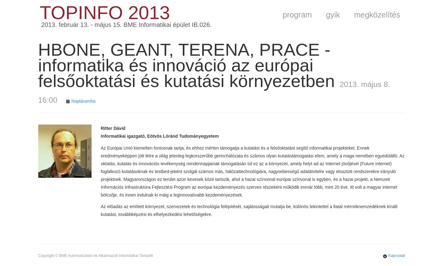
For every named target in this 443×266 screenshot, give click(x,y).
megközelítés (377, 14)
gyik (333, 14)
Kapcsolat (396, 255)
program (297, 14)
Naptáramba (83, 101)
